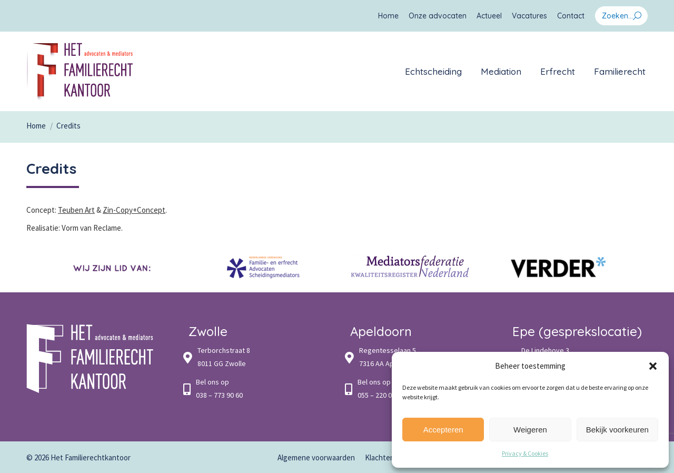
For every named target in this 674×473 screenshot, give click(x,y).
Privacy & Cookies (525, 453)
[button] (653, 366)
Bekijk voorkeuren (617, 429)
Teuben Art (76, 210)
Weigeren (530, 429)
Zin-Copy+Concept (134, 210)
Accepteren (443, 429)
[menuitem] (388, 16)
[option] (116, 267)
